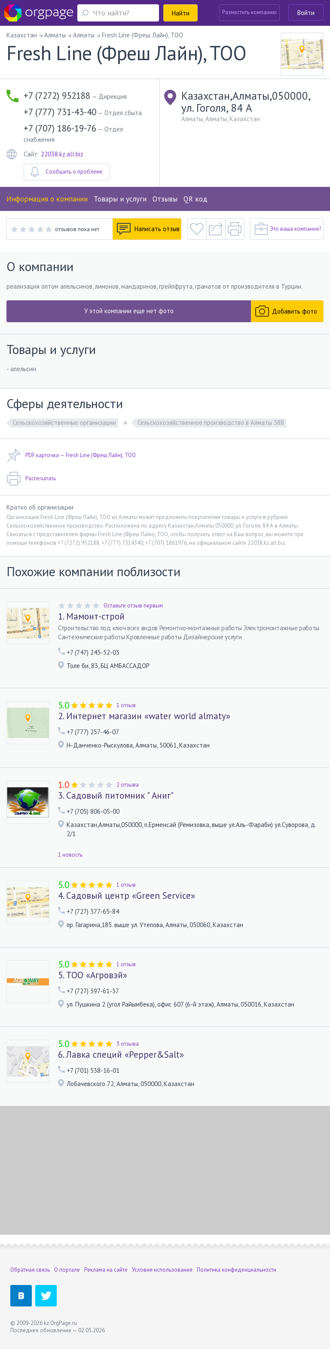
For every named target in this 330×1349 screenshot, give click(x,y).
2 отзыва (127, 784)
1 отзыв (126, 705)
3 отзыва (127, 1043)
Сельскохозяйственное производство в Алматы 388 (211, 422)
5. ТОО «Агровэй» (92, 975)
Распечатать (31, 478)
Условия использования (162, 1269)
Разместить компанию (249, 12)
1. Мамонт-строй (91, 616)
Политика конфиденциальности (236, 1269)
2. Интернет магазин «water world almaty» (144, 716)
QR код (195, 199)
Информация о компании (47, 199)
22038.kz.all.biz (62, 154)
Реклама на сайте (106, 1269)
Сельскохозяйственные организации (64, 422)
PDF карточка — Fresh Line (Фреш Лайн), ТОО (71, 455)
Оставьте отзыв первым (133, 605)
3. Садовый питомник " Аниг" (116, 795)
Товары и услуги (120, 199)
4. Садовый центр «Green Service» (126, 895)
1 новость (70, 854)
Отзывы (165, 199)
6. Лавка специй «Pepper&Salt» (121, 1054)
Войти (306, 13)
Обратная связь (30, 1269)
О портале (67, 1269)
